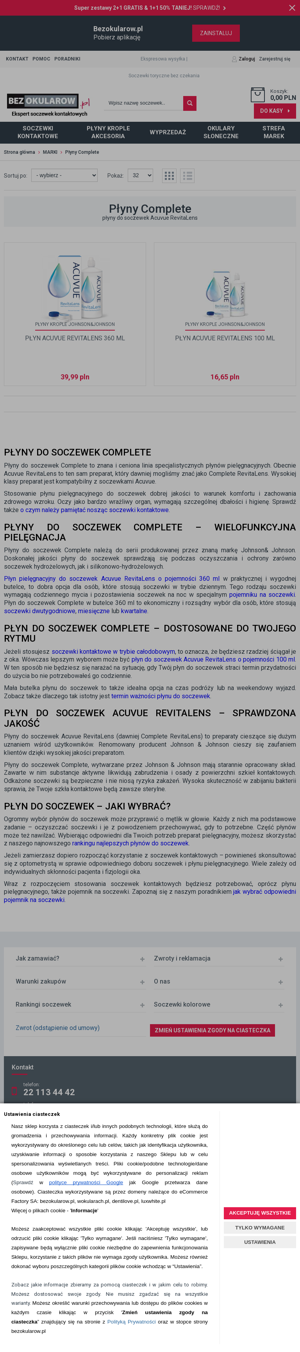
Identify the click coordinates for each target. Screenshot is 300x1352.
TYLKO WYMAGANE (259, 1228)
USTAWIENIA (260, 1242)
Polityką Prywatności (131, 1322)
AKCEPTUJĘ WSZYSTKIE (260, 1213)
